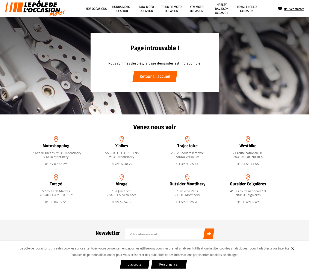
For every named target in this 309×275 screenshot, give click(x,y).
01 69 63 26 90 (187, 202)
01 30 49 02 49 (248, 202)
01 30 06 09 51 (56, 202)
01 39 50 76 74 (187, 164)
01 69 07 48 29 (56, 164)
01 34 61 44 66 (248, 164)
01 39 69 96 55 (122, 202)
